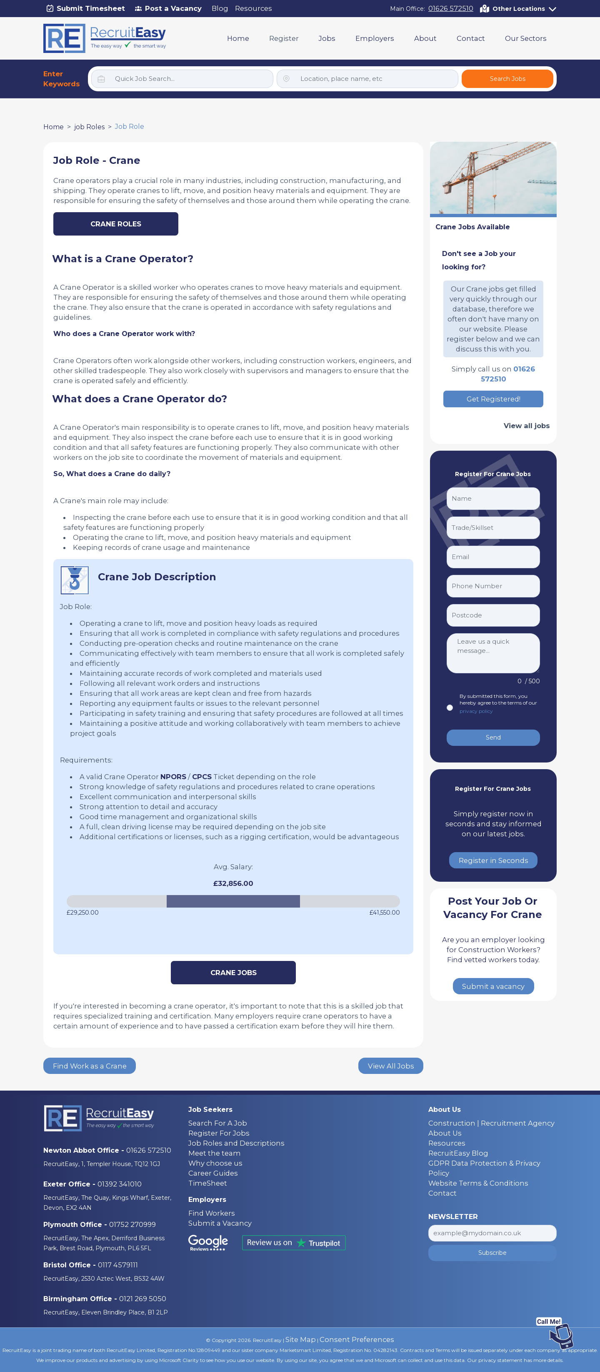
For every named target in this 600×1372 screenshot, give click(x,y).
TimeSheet (207, 1183)
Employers (374, 38)
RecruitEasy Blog (458, 1153)
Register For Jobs (219, 1133)
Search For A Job (217, 1123)
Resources (253, 8)
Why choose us (215, 1163)
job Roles (89, 127)
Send (493, 737)
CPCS (202, 777)
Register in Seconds (493, 860)
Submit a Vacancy (220, 1223)
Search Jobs (507, 79)
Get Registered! (493, 399)
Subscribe (492, 1253)
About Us (445, 1133)
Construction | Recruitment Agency (491, 1123)
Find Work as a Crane (90, 1066)
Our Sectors (526, 38)
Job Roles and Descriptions (236, 1143)
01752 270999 (132, 1224)
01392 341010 (120, 1184)
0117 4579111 (118, 1265)
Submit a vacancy (493, 986)
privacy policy (476, 711)
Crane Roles (115, 224)
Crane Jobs (233, 972)
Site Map (300, 1339)
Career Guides (213, 1173)
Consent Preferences (357, 1339)
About (425, 38)
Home (238, 38)
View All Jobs (391, 1066)
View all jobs (527, 425)
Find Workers (211, 1213)
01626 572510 (450, 8)
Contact (471, 38)
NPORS (173, 777)
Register (284, 38)
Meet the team (214, 1153)
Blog (220, 8)
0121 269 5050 (142, 1298)
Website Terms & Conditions (478, 1183)
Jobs (327, 38)
